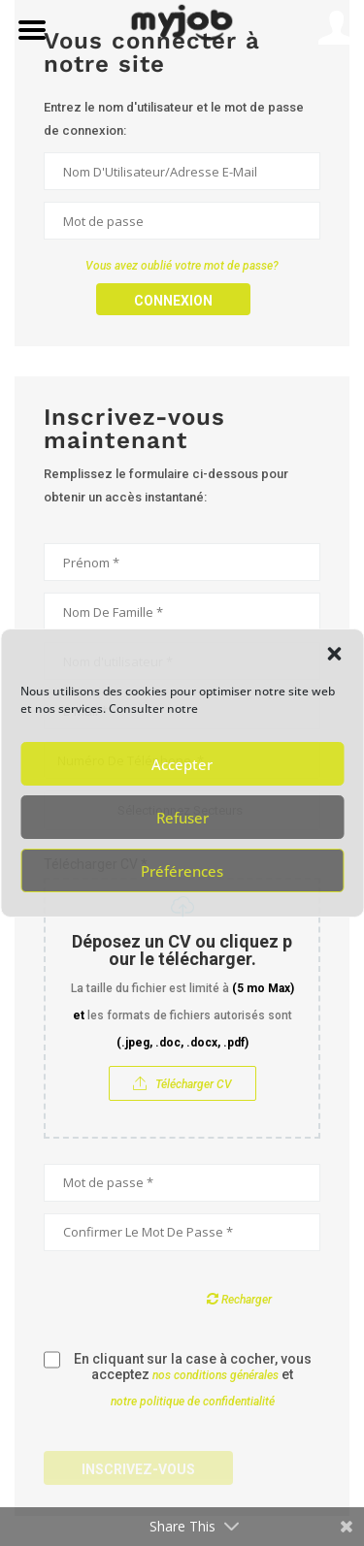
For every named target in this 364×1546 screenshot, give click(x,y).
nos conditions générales (215, 1375)
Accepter (182, 764)
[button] (334, 653)
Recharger (239, 1298)
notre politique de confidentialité (193, 1401)
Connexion (173, 300)
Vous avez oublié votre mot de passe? (182, 266)
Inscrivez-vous (138, 1469)
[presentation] (191, 1300)
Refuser (182, 817)
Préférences (182, 871)
